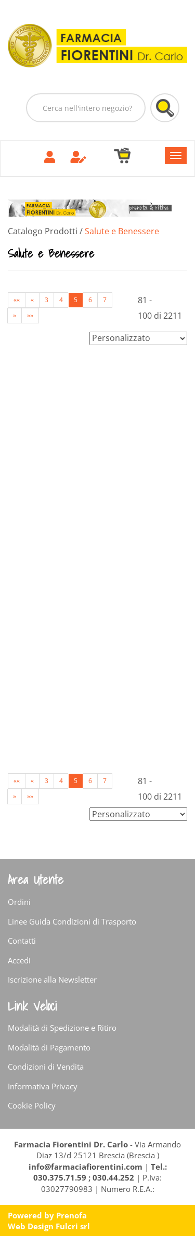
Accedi (19, 960)
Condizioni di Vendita (46, 1066)
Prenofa (71, 1215)
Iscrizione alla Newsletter (52, 979)
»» (30, 315)
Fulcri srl (73, 1226)
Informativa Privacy (42, 1086)
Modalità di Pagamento (49, 1047)
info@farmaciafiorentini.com (87, 1166)
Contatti (22, 940)
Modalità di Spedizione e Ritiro (62, 1027)
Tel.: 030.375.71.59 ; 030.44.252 (100, 1172)
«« (17, 299)
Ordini (19, 902)
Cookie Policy (32, 1105)
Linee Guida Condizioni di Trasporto (72, 921)
